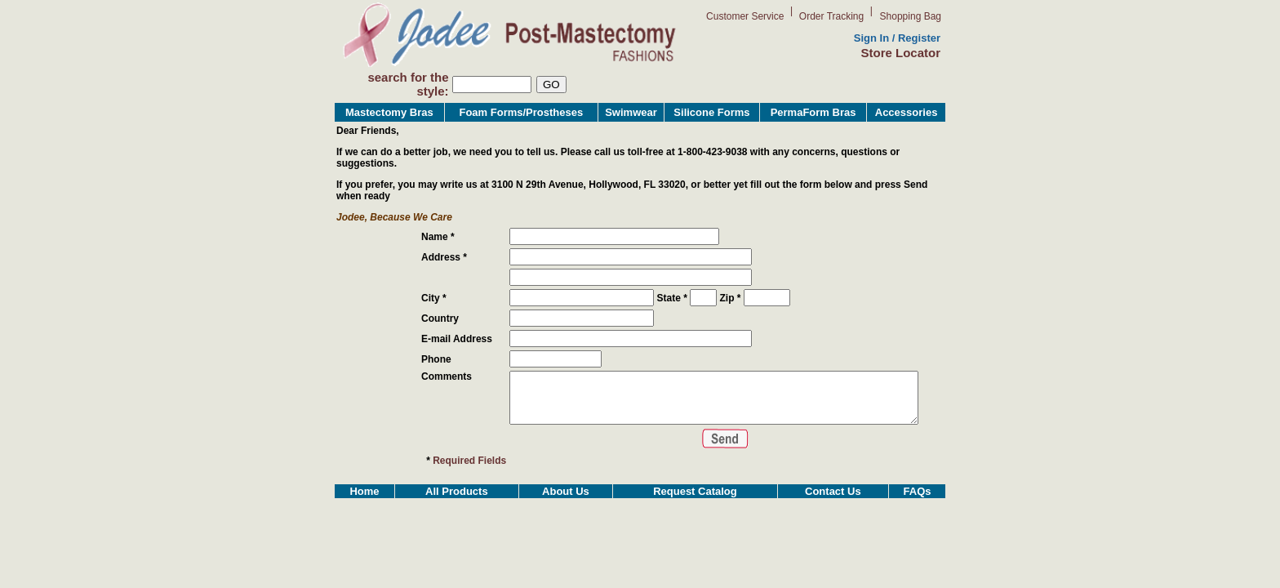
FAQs (917, 515)
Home (364, 515)
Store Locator (900, 53)
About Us (565, 515)
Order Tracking (831, 16)
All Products (456, 515)
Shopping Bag (910, 16)
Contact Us (833, 515)
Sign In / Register (897, 38)
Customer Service (745, 16)
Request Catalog (695, 515)
